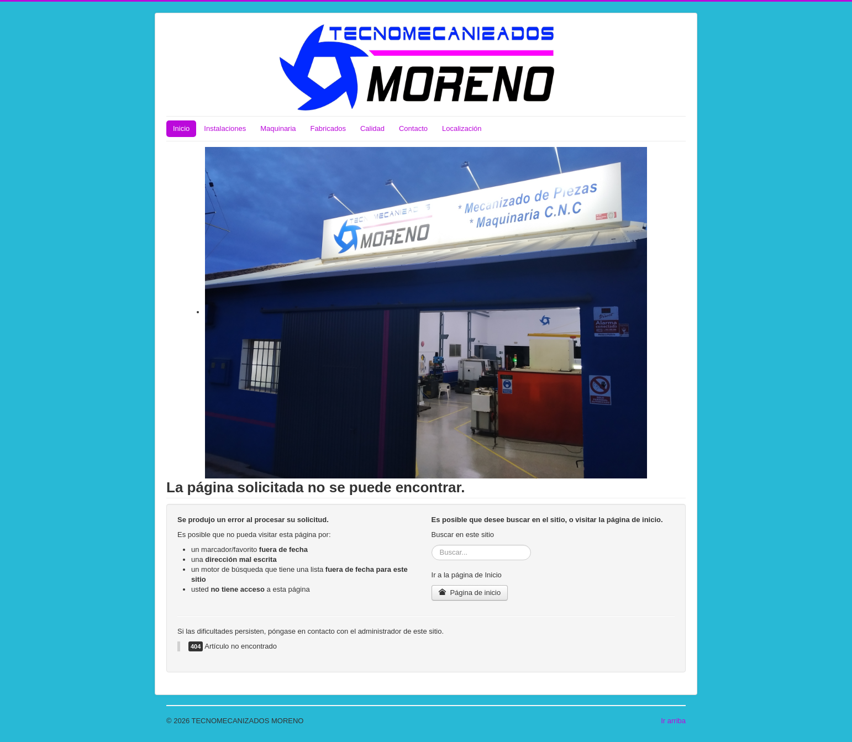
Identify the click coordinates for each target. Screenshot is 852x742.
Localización (462, 128)
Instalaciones (225, 128)
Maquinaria (278, 128)
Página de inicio (470, 592)
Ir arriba (673, 721)
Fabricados (328, 128)
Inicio (181, 128)
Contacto (413, 128)
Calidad (372, 128)
